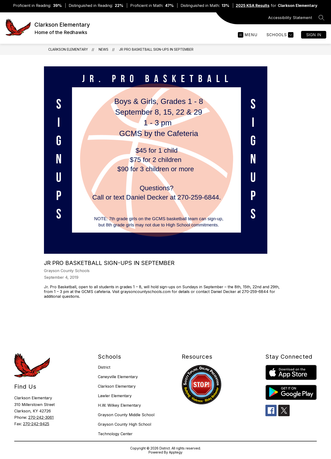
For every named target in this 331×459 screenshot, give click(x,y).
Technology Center (115, 433)
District (104, 367)
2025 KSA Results (252, 5)
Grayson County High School (124, 424)
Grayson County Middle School (126, 414)
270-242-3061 (41, 417)
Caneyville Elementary (118, 376)
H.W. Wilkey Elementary (119, 405)
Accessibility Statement (290, 17)
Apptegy (175, 452)
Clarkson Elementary (68, 49)
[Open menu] (248, 35)
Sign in (313, 34)
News (103, 49)
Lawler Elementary (115, 395)
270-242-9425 (36, 423)
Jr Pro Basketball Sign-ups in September (156, 49)
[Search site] (321, 17)
